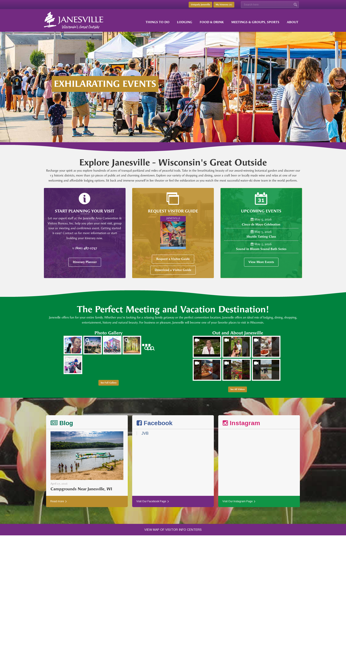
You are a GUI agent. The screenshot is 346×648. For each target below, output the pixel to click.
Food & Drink (212, 22)
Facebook (155, 423)
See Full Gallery (109, 382)
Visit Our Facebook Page (152, 501)
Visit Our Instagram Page (238, 501)
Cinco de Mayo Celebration (261, 224)
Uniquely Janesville (200, 4)
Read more (58, 501)
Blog (62, 423)
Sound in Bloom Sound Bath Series (261, 249)
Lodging (184, 22)
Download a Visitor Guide (173, 270)
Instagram (241, 423)
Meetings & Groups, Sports (255, 22)
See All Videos (237, 389)
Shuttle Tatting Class (261, 237)
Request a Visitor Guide (173, 259)
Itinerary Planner (85, 262)
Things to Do (157, 22)
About (292, 22)
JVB (145, 433)
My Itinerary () (224, 4)
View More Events (261, 262)
